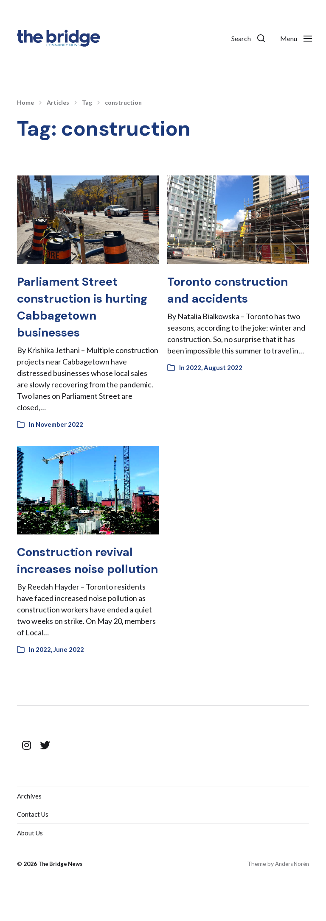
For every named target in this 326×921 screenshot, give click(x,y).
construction (123, 103)
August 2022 (223, 384)
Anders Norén (290, 899)
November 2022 (59, 441)
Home (25, 103)
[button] (239, 38)
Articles (58, 103)
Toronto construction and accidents (226, 298)
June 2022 (68, 683)
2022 (193, 384)
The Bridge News (62, 899)
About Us (31, 868)
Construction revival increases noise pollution (85, 585)
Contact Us (33, 849)
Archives (29, 830)
